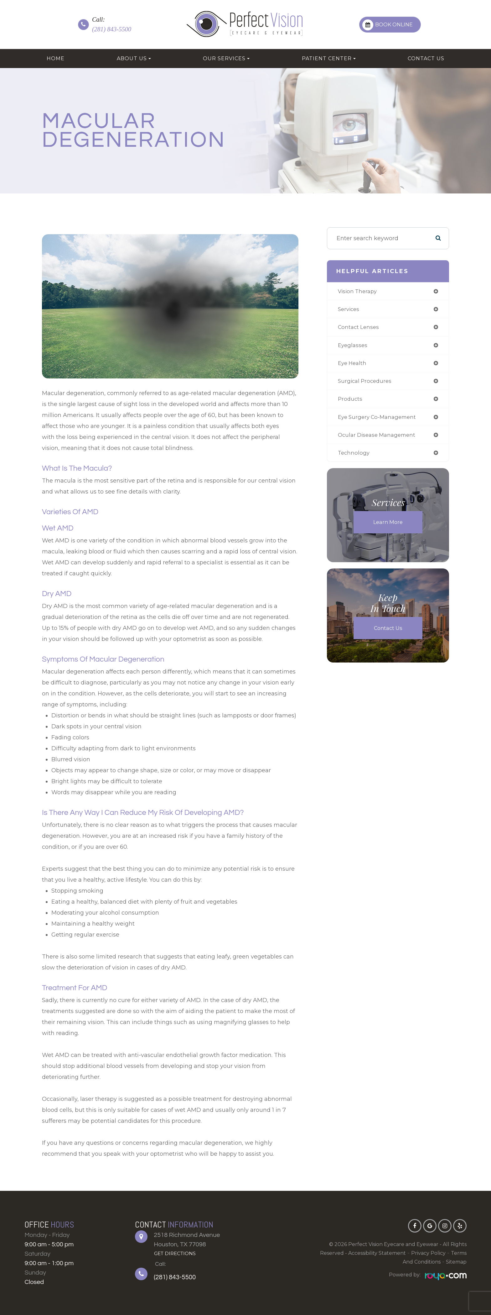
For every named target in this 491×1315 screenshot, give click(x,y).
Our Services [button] (226, 58)
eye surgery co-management (378, 421)
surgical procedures (365, 384)
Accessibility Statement (377, 1253)
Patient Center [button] (329, 58)
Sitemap (456, 1262)
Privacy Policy (428, 1253)
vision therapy (358, 291)
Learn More (388, 528)
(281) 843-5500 (111, 29)
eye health (352, 365)
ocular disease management (378, 439)
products (349, 402)
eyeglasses (352, 347)
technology (353, 458)
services (348, 310)
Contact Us (426, 58)
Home (56, 58)
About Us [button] (134, 58)
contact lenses (358, 328)
